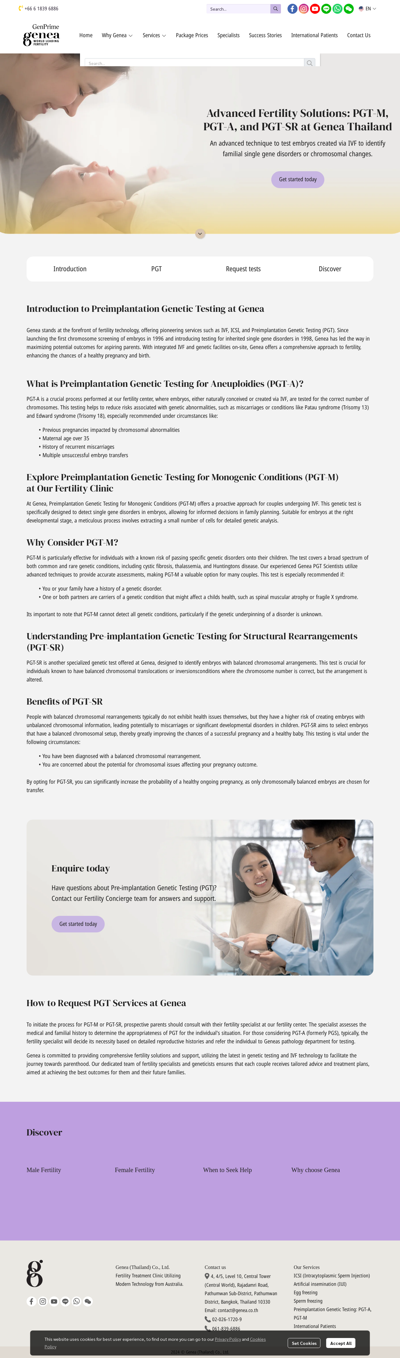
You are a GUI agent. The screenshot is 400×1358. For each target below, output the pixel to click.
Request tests (243, 269)
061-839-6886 (226, 1329)
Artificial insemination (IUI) (320, 1284)
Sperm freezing (308, 1301)
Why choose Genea (316, 1169)
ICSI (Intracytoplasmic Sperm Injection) (332, 1276)
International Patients (315, 1326)
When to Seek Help (227, 1169)
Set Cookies (304, 1343)
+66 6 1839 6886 (41, 8)
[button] (244, 8)
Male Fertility (44, 1169)
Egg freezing (306, 1292)
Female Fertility (135, 1169)
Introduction (70, 269)
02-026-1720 (225, 1319)
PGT (156, 269)
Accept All (341, 1343)
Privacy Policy (228, 1339)
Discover (330, 269)
